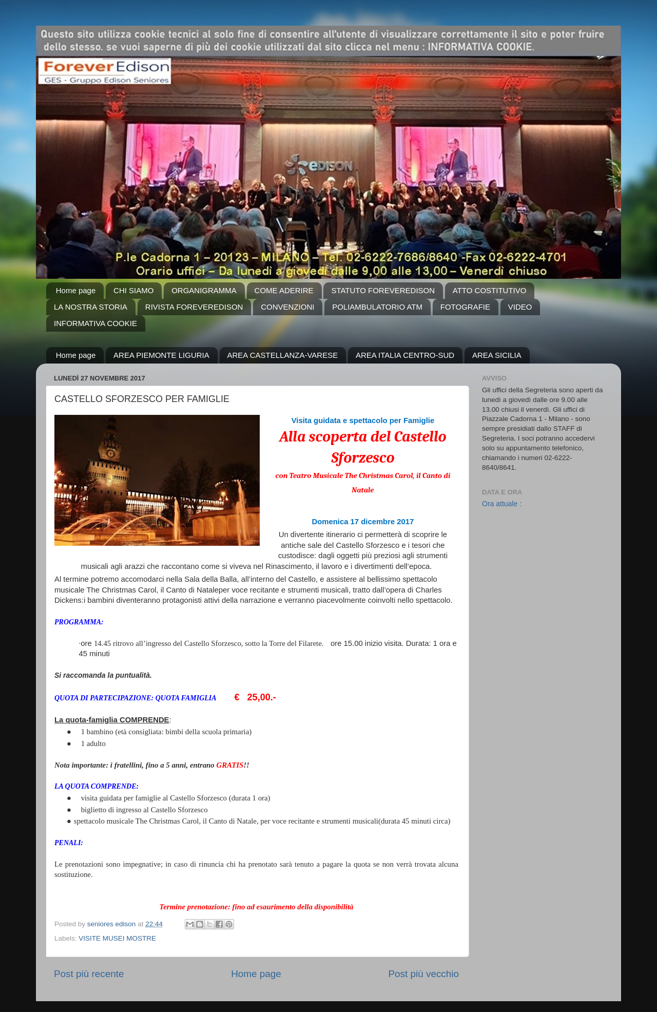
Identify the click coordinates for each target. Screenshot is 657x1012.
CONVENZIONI (287, 306)
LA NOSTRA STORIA (90, 306)
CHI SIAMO (133, 290)
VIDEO (520, 306)
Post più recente (89, 973)
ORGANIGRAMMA (204, 290)
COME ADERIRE (284, 290)
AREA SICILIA (496, 355)
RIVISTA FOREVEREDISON (194, 306)
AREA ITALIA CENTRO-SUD (405, 355)
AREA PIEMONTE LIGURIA (161, 355)
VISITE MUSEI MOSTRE (117, 938)
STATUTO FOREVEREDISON (383, 290)
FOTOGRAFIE (465, 306)
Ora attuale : (501, 504)
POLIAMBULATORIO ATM (377, 306)
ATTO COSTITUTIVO (490, 290)
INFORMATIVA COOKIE (95, 323)
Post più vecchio (423, 973)
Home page (76, 290)
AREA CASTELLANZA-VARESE (282, 355)
